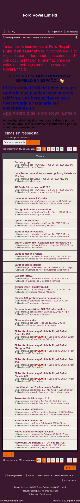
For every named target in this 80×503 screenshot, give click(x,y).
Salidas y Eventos (36, 167)
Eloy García (39, 267)
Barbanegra (39, 390)
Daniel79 (38, 256)
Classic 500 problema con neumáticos (38, 298)
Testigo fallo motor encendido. (33, 209)
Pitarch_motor (40, 412)
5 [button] (61, 149)
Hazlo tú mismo (35, 181)
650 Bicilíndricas (35, 247)
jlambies (37, 223)
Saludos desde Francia (28, 253)
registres (10, 55)
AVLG (36, 445)
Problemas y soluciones (39, 214)
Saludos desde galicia (28, 264)
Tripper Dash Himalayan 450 (32, 287)
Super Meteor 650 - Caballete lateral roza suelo (43, 242)
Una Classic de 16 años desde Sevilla (37, 387)
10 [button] (69, 149)
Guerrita (37, 278)
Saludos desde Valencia (29, 231)
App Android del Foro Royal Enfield (39, 113)
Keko (36, 423)
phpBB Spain (73, 501)
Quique (37, 179)
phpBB (32, 487)
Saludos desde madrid (28, 420)
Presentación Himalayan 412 (32, 398)
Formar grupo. (23, 162)
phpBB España (51, 491)
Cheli (36, 401)
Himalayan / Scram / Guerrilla (41, 292)
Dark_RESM (39, 245)
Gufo (36, 323)
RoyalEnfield (40, 337)
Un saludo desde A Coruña (31, 198)
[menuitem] (11, 31)
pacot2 (37, 301)
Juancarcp (38, 289)
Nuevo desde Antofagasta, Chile (34, 431)
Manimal (38, 312)
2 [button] (48, 149)
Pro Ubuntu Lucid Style (12, 501)
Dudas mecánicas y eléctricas (42, 225)
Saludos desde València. (29, 409)
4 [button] (57, 149)
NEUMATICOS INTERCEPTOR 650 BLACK (40, 442)
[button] (38, 149)
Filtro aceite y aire (25, 320)
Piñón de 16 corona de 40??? (32, 187)
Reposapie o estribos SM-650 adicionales (40, 309)
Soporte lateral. (24, 275)
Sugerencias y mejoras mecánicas (44, 192)
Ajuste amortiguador (27, 220)
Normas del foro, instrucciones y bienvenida (48, 203)
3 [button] (53, 149)
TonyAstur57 (39, 165)
